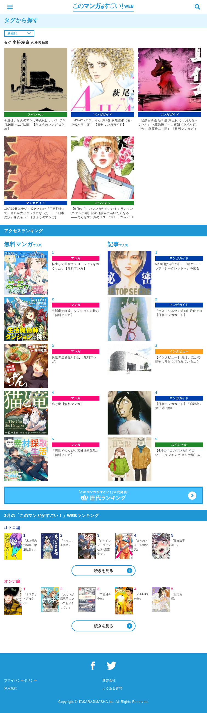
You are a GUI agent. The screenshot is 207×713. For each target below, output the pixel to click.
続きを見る (103, 570)
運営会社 (109, 680)
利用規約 (10, 688)
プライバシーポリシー (20, 680)
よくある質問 (112, 688)
